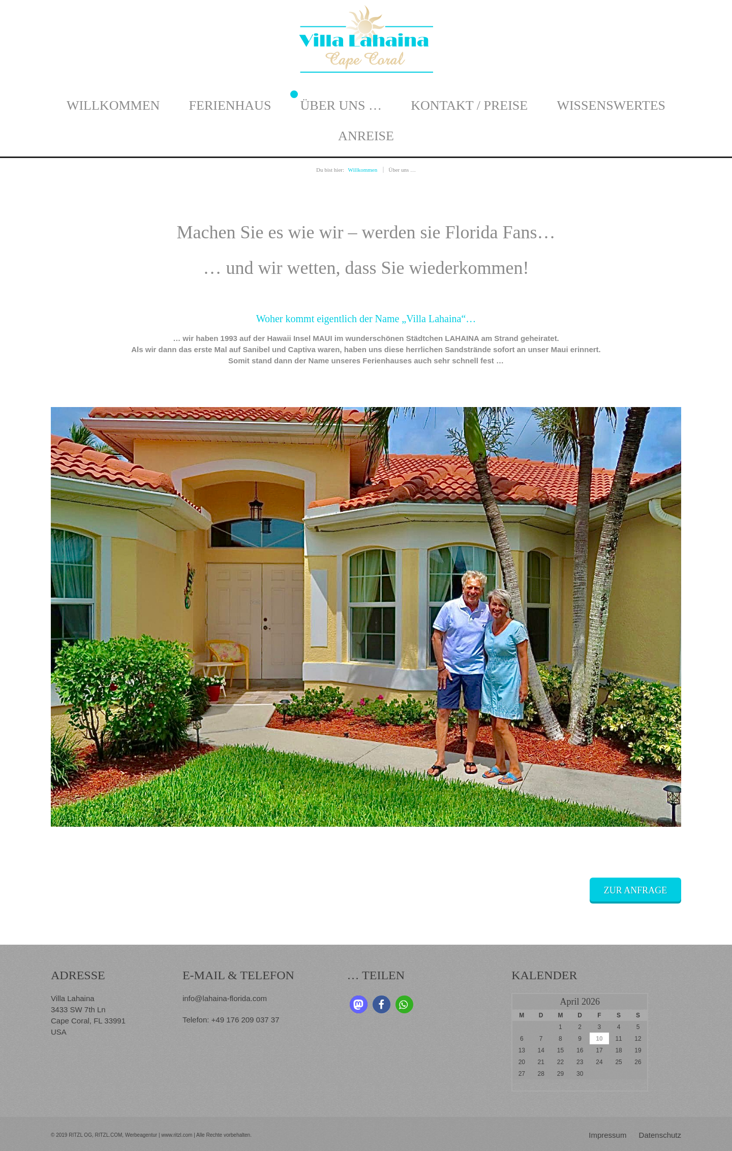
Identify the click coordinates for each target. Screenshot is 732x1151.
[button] (359, 1004)
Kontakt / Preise (469, 105)
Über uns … (341, 105)
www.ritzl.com (176, 1135)
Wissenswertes (611, 105)
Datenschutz (660, 1135)
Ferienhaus (230, 105)
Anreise (366, 136)
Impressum (607, 1135)
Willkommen (113, 105)
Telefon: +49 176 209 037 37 (231, 1019)
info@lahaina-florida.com (224, 998)
